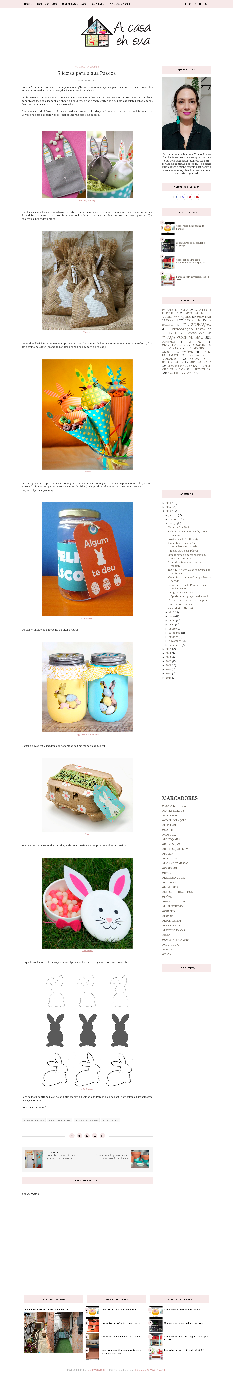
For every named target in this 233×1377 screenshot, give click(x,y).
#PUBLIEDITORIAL (197, 355)
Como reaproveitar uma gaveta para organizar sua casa (121, 1352)
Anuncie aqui (120, 4)
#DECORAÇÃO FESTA (60, 1120)
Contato (98, 4)
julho (172, 624)
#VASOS (173, 373)
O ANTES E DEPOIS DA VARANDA (46, 1309)
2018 (168, 653)
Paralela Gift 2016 (178, 527)
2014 (169, 503)
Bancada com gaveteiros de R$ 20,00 (184, 1350)
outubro (174, 636)
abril (172, 612)
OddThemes (97, 1370)
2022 (169, 669)
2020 (169, 661)
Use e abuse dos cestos (181, 604)
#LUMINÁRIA (171, 348)
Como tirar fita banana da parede (119, 1309)
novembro (175, 640)
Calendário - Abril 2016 (181, 608)
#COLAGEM (195, 313)
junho (172, 620)
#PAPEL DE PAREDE (174, 901)
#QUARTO (197, 359)
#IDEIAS (195, 342)
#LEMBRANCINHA (173, 344)
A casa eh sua (87, 618)
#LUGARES (199, 344)
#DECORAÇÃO (197, 324)
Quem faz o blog (74, 4)
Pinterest (87, 332)
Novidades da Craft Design (184, 539)
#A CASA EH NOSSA (175, 309)
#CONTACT (204, 316)
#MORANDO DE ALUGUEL (178, 892)
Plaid (87, 834)
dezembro (175, 645)
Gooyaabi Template (150, 1370)
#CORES (172, 320)
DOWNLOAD (87, 1089)
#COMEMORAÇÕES (87, 66)
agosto (173, 628)
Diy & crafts (87, 950)
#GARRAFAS (168, 341)
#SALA (195, 366)
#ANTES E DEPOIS (173, 810)
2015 (168, 506)
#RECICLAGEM (110, 1120)
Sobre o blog (47, 4)
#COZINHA (192, 320)
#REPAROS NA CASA (177, 366)
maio (172, 616)
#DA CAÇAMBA (171, 839)
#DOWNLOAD (195, 333)
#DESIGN (169, 333)
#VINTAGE (188, 373)
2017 (168, 649)
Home (28, 4)
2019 (169, 657)
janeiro (173, 515)
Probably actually (87, 200)
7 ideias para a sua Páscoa (183, 550)
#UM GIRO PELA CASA (175, 939)
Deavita (87, 471)
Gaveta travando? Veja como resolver (121, 1323)
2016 (169, 511)
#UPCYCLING (201, 369)
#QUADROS (170, 359)
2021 (168, 665)
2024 (169, 677)
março (173, 523)
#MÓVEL (188, 352)
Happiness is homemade (87, 734)
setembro (175, 632)
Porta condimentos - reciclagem (187, 600)
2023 (169, 673)
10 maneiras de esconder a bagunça (183, 1323)
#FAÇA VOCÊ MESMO (87, 1120)
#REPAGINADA (200, 362)
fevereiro (175, 519)
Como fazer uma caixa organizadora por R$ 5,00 (190, 261)
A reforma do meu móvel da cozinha (120, 1336)
